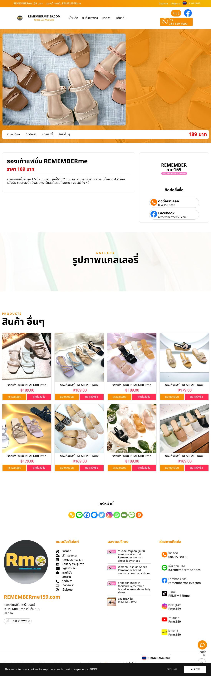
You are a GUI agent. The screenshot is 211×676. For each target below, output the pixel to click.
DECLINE (171, 669)
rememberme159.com (172, 217)
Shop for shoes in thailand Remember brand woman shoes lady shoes (134, 587)
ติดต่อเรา (163, 4)
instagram (174, 605)
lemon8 (173, 631)
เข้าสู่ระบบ (175, 4)
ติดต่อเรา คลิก (168, 201)
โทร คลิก (173, 553)
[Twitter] (101, 515)
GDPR (94, 669)
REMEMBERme (179, 595)
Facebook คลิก (177, 579)
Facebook (166, 213)
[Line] (79, 515)
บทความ (107, 18)
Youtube (173, 618)
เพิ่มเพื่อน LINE (177, 566)
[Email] (124, 515)
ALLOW (195, 669)
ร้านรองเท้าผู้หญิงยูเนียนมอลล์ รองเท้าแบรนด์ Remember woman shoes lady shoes (131, 556)
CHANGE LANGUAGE (158, 658)
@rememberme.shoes (184, 569)
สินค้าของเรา (90, 18)
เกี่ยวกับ (121, 18)
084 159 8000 (178, 23)
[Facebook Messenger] (94, 515)
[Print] (139, 515)
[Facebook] (86, 515)
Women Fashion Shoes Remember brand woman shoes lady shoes (134, 570)
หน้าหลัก (73, 18)
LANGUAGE (194, 3)
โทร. (171, 20)
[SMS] (131, 515)
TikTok (172, 592)
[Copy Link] (71, 515)
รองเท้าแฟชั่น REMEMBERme (26, 385)
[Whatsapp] (116, 515)
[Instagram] (109, 515)
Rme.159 (174, 608)
